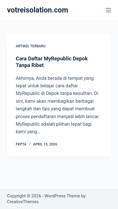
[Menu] (108, 10)
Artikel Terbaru (31, 46)
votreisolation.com (37, 10)
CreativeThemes (23, 201)
